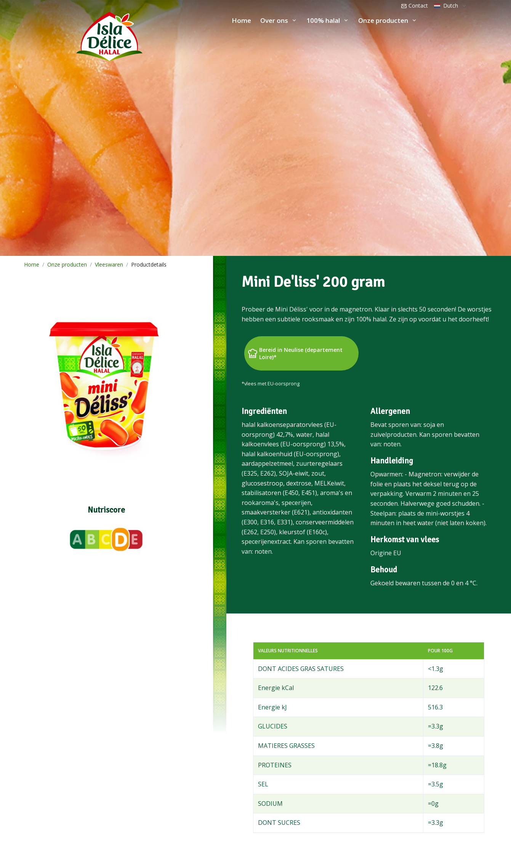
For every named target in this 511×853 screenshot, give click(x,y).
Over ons (274, 20)
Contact (414, 5)
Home (241, 20)
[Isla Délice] (71, 34)
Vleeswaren (109, 264)
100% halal (323, 20)
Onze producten (383, 20)
